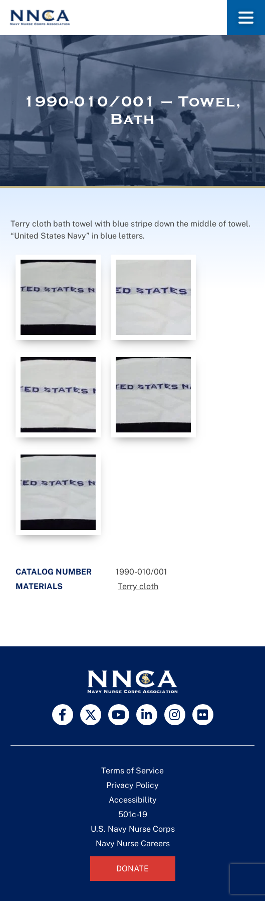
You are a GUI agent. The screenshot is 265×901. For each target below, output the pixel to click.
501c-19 (132, 814)
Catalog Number (54, 572)
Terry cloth (138, 586)
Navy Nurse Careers (133, 843)
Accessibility (133, 800)
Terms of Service (132, 770)
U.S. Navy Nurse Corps (133, 829)
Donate (132, 868)
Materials (39, 586)
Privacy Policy (132, 785)
